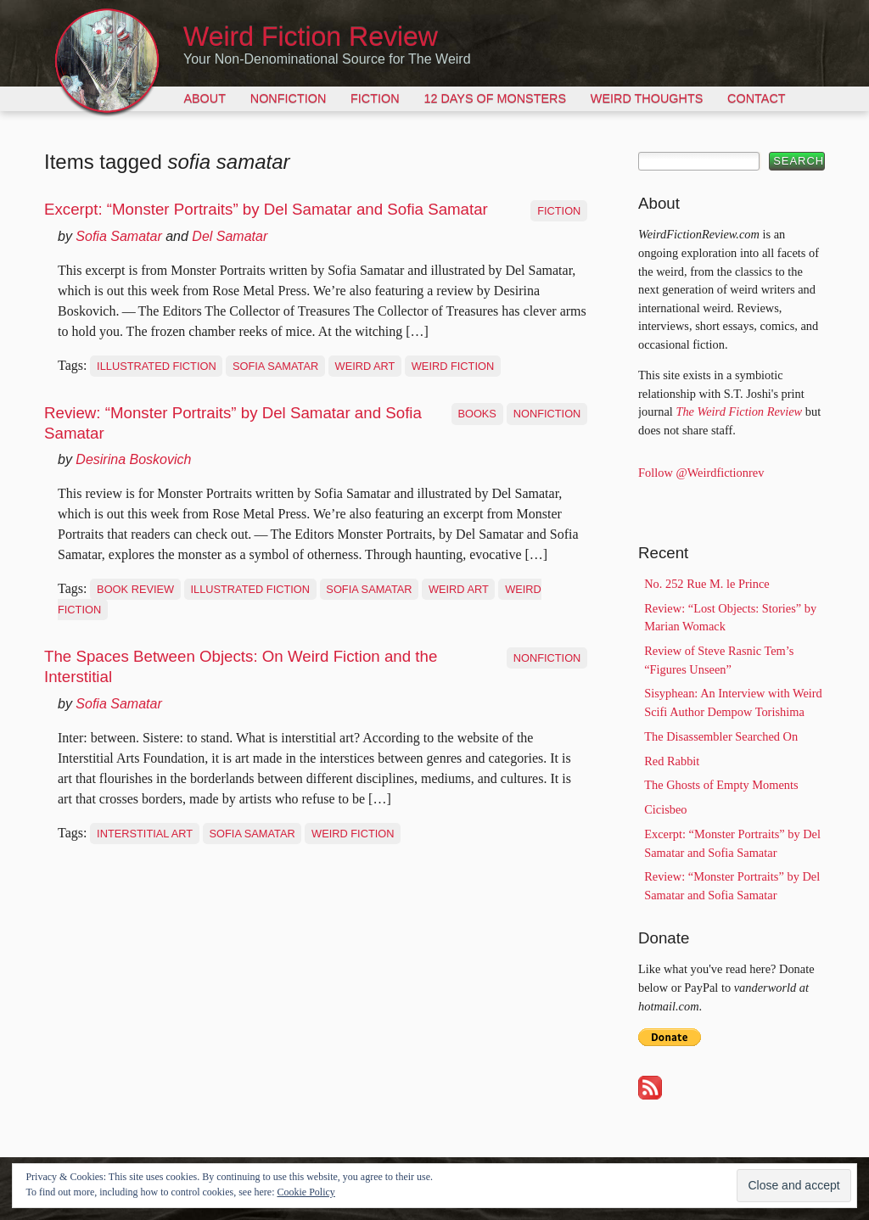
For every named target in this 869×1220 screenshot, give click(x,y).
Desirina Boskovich (133, 459)
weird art (365, 366)
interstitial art (145, 833)
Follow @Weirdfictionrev (701, 472)
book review (135, 589)
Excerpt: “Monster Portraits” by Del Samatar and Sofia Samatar (266, 209)
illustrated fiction (156, 366)
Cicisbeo (665, 809)
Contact (756, 98)
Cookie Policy (305, 1192)
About (204, 98)
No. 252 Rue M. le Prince (706, 583)
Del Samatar (229, 236)
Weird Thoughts (647, 98)
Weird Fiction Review (310, 36)
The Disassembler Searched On (721, 736)
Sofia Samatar (118, 236)
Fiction (375, 98)
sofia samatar (275, 366)
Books (476, 413)
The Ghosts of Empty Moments (721, 785)
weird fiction (453, 366)
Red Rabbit (671, 761)
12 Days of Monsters (494, 98)
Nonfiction (288, 98)
